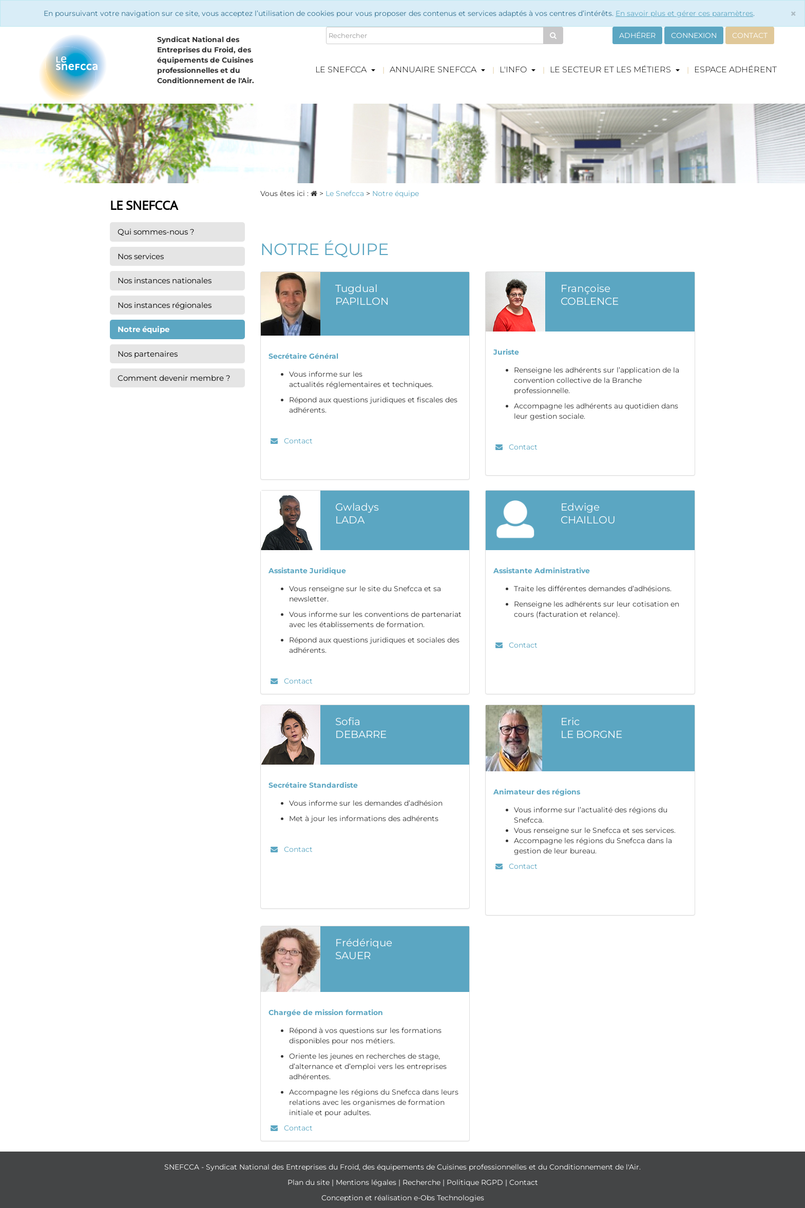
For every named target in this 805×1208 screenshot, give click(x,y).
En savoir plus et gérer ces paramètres (684, 13)
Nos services (141, 256)
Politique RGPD (476, 1182)
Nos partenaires (148, 354)
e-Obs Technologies (449, 1197)
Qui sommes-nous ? (156, 232)
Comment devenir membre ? (174, 378)
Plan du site (310, 1182)
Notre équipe (143, 329)
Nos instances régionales (165, 305)
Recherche (422, 1182)
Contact (750, 35)
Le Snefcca (345, 69)
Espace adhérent (735, 69)
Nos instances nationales (165, 280)
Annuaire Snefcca (437, 69)
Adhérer (637, 35)
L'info (517, 69)
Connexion (694, 35)
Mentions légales (367, 1182)
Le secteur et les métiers (615, 69)
